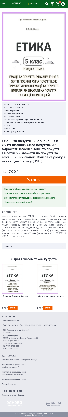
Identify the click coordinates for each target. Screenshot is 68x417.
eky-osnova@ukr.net (11, 320)
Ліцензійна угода (9, 384)
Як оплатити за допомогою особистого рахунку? (27, 193)
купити (34, 179)
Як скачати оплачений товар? (18, 202)
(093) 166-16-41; (51, 325)
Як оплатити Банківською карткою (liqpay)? (25, 189)
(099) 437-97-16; (23, 325)
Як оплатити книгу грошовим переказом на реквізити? (30, 198)
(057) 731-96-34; (9, 325)
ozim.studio (38, 415)
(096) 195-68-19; (37, 325)
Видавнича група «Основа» (13, 395)
